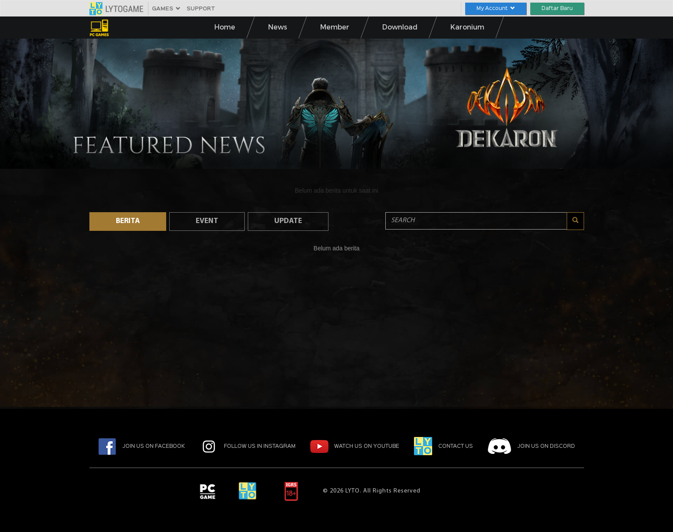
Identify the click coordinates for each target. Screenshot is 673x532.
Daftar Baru (557, 8)
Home (224, 28)
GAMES (166, 9)
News (277, 28)
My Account (495, 8)
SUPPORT (201, 9)
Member (334, 28)
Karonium (467, 28)
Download (399, 28)
